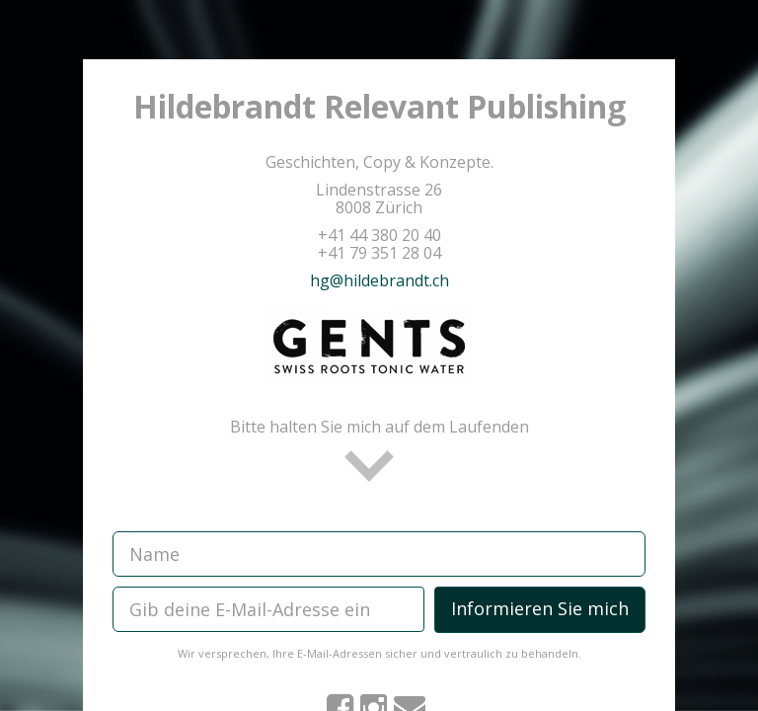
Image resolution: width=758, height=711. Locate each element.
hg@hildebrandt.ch (379, 280)
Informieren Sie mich (540, 608)
